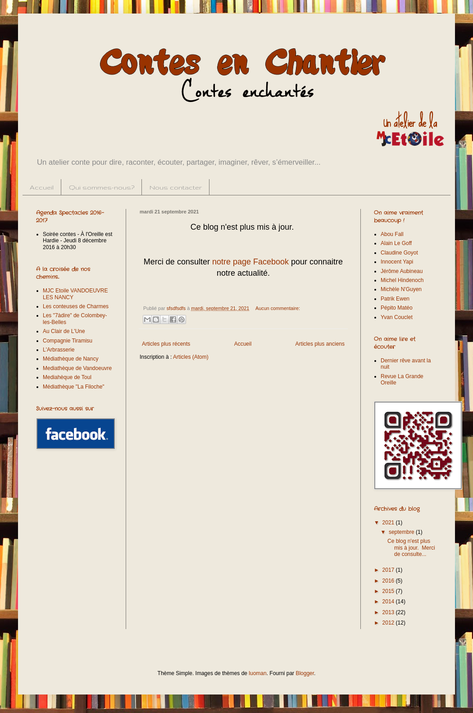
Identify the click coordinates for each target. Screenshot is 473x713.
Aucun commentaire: (277, 308)
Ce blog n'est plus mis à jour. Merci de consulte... (411, 547)
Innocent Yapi (397, 262)
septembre (402, 532)
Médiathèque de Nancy (70, 359)
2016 (389, 581)
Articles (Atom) (191, 357)
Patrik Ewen (395, 299)
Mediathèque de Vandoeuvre (77, 368)
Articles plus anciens (320, 344)
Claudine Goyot (399, 253)
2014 (389, 601)
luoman (257, 673)
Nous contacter (176, 187)
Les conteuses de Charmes (76, 306)
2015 (389, 591)
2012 (389, 623)
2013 (389, 612)
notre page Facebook (250, 261)
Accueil (42, 187)
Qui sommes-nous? (101, 187)
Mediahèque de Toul (67, 377)
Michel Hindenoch (402, 280)
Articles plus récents (166, 344)
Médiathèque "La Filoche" (74, 387)
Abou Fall (392, 234)
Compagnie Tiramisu (67, 341)
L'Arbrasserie (58, 350)
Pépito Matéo (397, 308)
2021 (389, 522)
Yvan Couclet (397, 317)
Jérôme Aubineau (402, 271)
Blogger (305, 673)
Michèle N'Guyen (401, 289)
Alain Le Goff (396, 243)
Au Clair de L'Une (64, 331)
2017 (389, 570)
